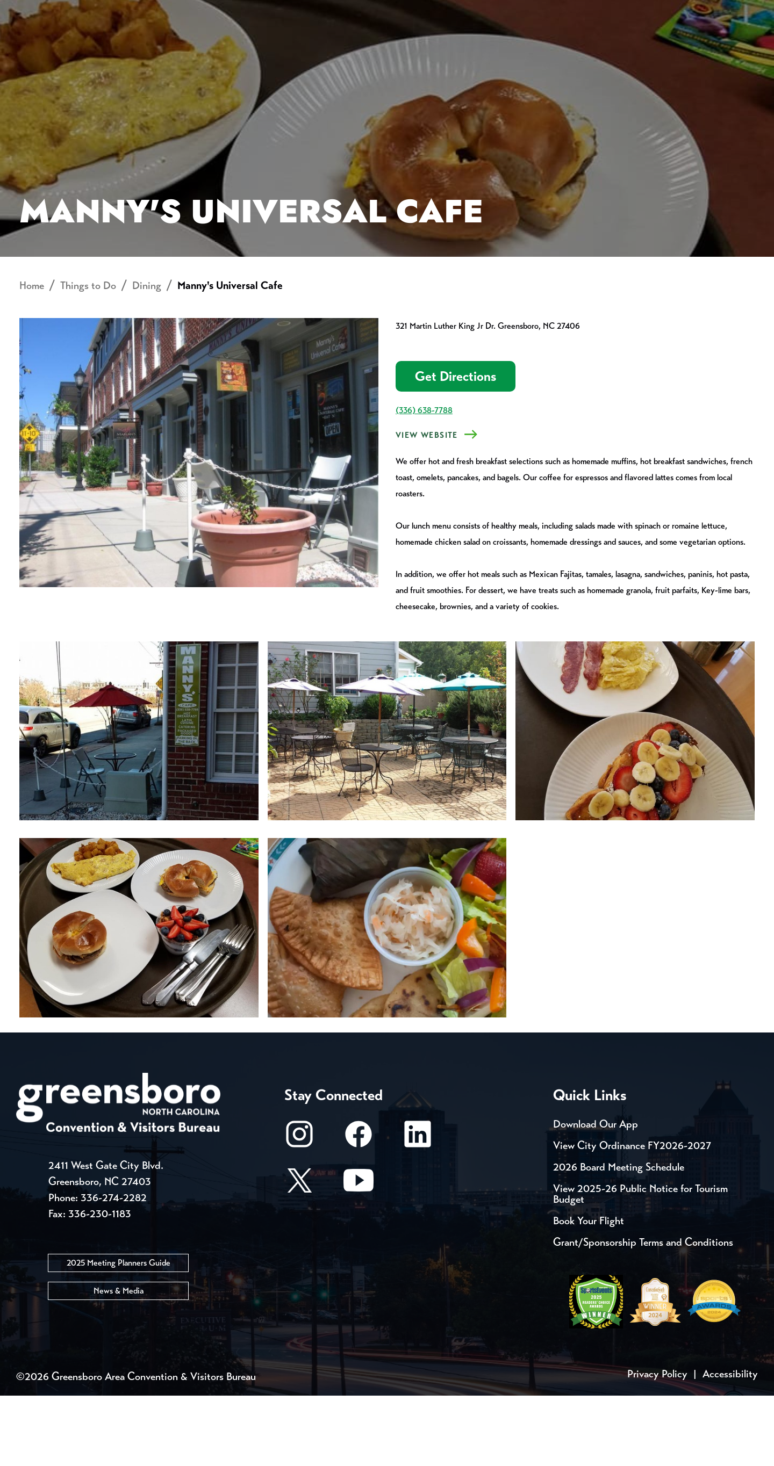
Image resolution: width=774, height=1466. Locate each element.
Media (360, 11)
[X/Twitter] (299, 1255)
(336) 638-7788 (424, 480)
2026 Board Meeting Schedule (618, 1237)
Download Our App (595, 1194)
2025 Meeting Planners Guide (118, 1332)
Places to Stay (147, 46)
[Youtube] (358, 1255)
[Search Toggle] (743, 45)
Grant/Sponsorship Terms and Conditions (643, 1312)
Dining (146, 356)
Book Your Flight (588, 1291)
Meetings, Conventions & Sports (612, 46)
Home (31, 356)
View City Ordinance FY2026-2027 (632, 1216)
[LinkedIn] (418, 1209)
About (36, 46)
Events (36, 11)
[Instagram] (299, 1209)
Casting (422, 11)
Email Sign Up (284, 11)
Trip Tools (108, 11)
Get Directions (455, 446)
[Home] (301, 45)
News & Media (119, 1360)
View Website (427, 505)
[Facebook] (358, 1209)
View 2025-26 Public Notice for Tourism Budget (640, 1264)
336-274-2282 (114, 1267)
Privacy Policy (657, 1444)
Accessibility (730, 1444)
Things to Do (432, 46)
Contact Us (192, 11)
